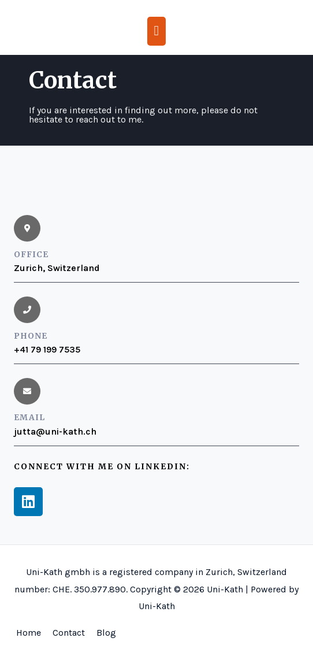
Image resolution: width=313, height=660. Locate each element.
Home (28, 632)
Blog (106, 632)
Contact (69, 632)
